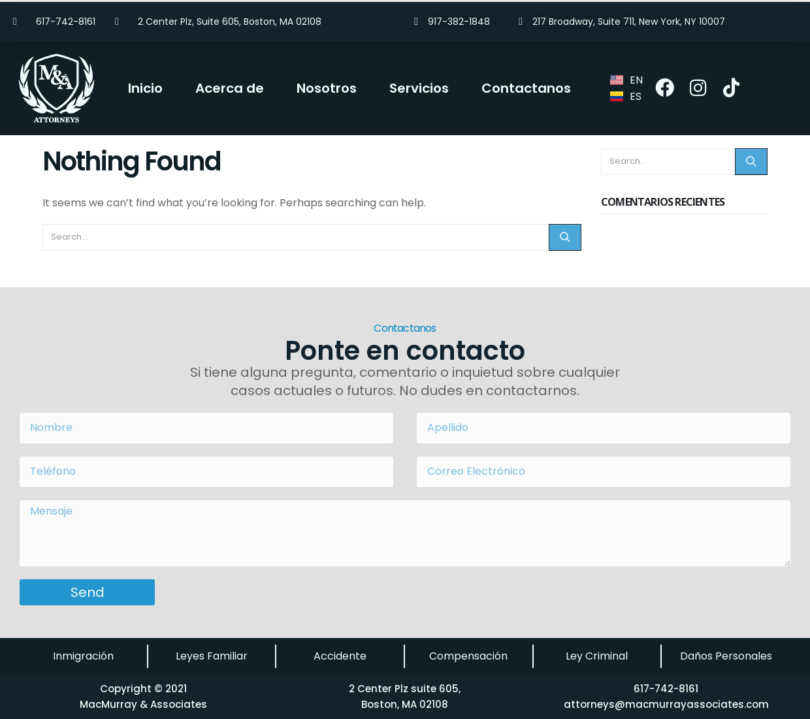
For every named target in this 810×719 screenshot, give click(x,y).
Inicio (145, 88)
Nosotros (327, 88)
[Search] (565, 237)
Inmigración (83, 655)
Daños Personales (726, 655)
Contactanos (526, 88)
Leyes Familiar (212, 655)
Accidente (340, 655)
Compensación (468, 655)
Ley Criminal (597, 655)
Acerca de (229, 88)
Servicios (419, 88)
